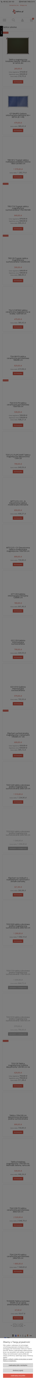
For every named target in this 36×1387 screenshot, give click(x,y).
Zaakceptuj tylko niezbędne (18, 1365)
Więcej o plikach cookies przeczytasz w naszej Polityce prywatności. (17, 1360)
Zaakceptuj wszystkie (18, 1375)
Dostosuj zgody (18, 1370)
